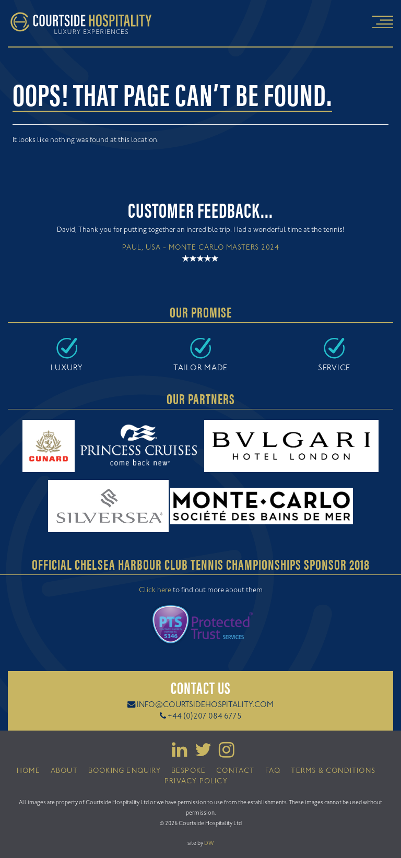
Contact (235, 771)
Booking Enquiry (124, 771)
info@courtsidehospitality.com (205, 705)
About (64, 771)
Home (28, 771)
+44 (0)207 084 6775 (205, 716)
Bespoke (188, 771)
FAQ (273, 771)
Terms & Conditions (333, 771)
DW (209, 843)
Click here (155, 590)
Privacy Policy (196, 782)
